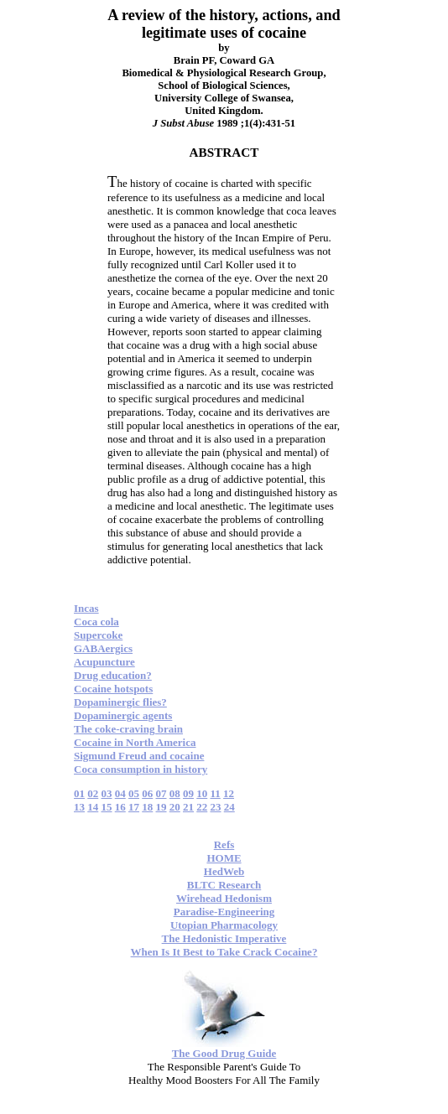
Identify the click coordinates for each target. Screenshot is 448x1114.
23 (216, 807)
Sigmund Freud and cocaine (139, 755)
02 (92, 793)
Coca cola (96, 621)
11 (216, 793)
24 (229, 807)
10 (201, 793)
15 (107, 807)
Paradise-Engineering (224, 911)
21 (188, 807)
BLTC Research (224, 884)
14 (92, 807)
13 (79, 807)
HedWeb (224, 871)
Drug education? (113, 675)
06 (147, 793)
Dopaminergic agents (123, 715)
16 (120, 807)
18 (147, 807)
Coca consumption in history (140, 769)
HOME (223, 858)
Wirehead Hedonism (224, 898)
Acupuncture (104, 661)
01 (79, 793)
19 (161, 807)
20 (174, 807)
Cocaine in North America (135, 742)
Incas (86, 608)
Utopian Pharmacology (224, 925)
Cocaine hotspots (113, 688)
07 (161, 793)
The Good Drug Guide (224, 1053)
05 (133, 793)
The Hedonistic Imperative (224, 938)
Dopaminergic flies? (120, 702)
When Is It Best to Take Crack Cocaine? (224, 952)
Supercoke (98, 635)
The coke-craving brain (128, 729)
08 (174, 793)
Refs (224, 844)
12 (228, 793)
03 (107, 793)
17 (133, 807)
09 (188, 793)
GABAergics (103, 648)
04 (120, 793)
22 (201, 807)
